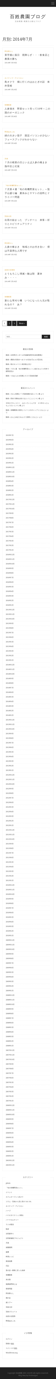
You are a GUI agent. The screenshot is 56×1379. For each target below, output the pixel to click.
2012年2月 (10, 821)
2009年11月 (10, 945)
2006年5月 (10, 1137)
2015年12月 (10, 610)
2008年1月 (10, 1046)
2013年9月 (10, 733)
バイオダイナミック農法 (14, 1215)
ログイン (9, 1339)
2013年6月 (10, 747)
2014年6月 (10, 692)
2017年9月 (10, 513)
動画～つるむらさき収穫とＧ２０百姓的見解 (22, 376)
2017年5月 (10, 532)
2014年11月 (10, 669)
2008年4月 (10, 1032)
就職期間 (9, 1247)
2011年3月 (10, 871)
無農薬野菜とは (11, 1284)
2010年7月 (10, 908)
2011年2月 (10, 876)
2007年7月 (10, 1073)
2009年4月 (10, 977)
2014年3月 (10, 706)
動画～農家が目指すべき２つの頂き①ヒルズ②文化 (24, 360)
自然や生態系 (10, 270)
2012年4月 (10, 812)
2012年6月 (10, 802)
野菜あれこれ (10, 132)
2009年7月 (10, 963)
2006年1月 (10, 1156)
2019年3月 (10, 454)
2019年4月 (10, 449)
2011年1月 (10, 880)
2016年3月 (10, 596)
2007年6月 (10, 1078)
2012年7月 (10, 798)
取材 (7, 1229)
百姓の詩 (8, 216)
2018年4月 (10, 481)
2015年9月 (10, 623)
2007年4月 (10, 1087)
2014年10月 (10, 674)
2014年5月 (10, 697)
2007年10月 (10, 1059)
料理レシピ (10, 1256)
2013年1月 (10, 770)
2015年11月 (10, 614)
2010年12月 (10, 885)
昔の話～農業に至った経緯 (15, 1270)
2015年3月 (10, 651)
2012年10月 (10, 784)
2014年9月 (10, 678)
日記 (7, 1266)
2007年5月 (10, 1082)
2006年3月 (10, 1147)
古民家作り (10, 1234)
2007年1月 (10, 1101)
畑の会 (8, 1298)
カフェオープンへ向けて (14, 1197)
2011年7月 (10, 853)
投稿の (10, 1344)
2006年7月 (10, 1128)
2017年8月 (10, 518)
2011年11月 (10, 834)
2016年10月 (10, 564)
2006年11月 (10, 1110)
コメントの (11, 1348)
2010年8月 (10, 903)
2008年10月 (10, 1004)
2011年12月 (10, 830)
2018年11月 (10, 472)
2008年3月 (10, 1036)
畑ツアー (9, 1302)
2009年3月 (10, 981)
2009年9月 (10, 954)
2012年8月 (10, 793)
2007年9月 (10, 1064)
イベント (9, 1192)
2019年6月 (10, 440)
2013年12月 (10, 720)
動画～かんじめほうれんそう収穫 (18, 417)
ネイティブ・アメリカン (14, 78)
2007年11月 (10, 1055)
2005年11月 (10, 1165)
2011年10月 (10, 839)
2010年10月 (10, 894)
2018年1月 (10, 495)
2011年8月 (10, 848)
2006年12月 (10, 1105)
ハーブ (8, 1211)
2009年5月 (10, 972)
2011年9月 (10, 844)
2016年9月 (10, 568)
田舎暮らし (9, 51)
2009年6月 (10, 968)
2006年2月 (10, 1151)
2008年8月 (10, 1013)
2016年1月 (10, 605)
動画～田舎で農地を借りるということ (19, 398)
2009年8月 (10, 958)
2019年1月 (10, 463)
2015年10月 (10, 619)
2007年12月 (10, 1050)
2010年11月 (10, 890)
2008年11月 (10, 1000)
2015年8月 (10, 628)
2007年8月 (10, 1069)
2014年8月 (10, 683)
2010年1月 (10, 935)
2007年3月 (10, 1091)
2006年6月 (10, 1133)
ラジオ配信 (10, 1224)
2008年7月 (10, 1018)
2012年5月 (10, 807)
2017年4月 (10, 536)
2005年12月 (10, 1160)
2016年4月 (10, 591)
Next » (22, 323)
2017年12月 (10, 499)
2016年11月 (10, 559)
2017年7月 (10, 522)
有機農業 (8, 105)
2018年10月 (10, 476)
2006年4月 (10, 1142)
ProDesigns (33, 1375)
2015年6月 (10, 637)
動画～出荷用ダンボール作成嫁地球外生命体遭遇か (24, 355)
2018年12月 (10, 467)
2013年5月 (10, 752)
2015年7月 (10, 633)
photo (8, 1183)
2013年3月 (10, 761)
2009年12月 (10, 940)
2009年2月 (10, 986)
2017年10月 (10, 509)
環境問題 (9, 1289)
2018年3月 (10, 486)
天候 (6, 158)
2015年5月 (10, 642)
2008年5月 (10, 1027)
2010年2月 (10, 931)
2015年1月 (10, 660)
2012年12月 (10, 775)
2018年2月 (10, 490)
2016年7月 (10, 577)
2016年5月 (10, 587)
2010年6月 (10, 912)
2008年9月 (10, 1009)
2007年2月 (10, 1096)
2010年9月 (10, 899)
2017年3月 (10, 541)
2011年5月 (10, 862)
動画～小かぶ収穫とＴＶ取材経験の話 (19, 394)
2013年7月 (10, 743)
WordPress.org (12, 1353)
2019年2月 (10, 458)
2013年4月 (10, 756)
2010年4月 (10, 922)
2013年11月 (10, 724)
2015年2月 (10, 655)
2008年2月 (10, 1041)
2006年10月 (10, 1114)
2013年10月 (10, 729)
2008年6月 (10, 1023)
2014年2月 (10, 711)
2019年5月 (10, 444)
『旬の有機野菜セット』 (14, 185)
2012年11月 (10, 779)
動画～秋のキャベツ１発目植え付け (18, 364)
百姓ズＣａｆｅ (11, 1312)
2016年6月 (10, 582)
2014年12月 (10, 665)
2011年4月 (10, 867)
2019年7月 (10, 435)
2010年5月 (10, 917)
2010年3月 (10, 926)
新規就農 (9, 1261)
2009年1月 (10, 991)
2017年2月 (10, 545)
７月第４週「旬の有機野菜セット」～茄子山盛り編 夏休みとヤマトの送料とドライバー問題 (27, 193)
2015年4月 (10, 646)
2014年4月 (10, 701)
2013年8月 (10, 738)
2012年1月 (10, 825)
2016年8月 (10, 573)
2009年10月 (10, 949)
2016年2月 (10, 600)
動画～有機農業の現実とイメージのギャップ (22, 410)
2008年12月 (10, 995)
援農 (7, 1252)
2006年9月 (10, 1119)
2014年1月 (10, 715)
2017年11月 (10, 504)
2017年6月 (10, 527)
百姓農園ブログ (28, 16)
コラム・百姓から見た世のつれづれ (18, 1201)
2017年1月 (10, 550)
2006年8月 (10, 1124)
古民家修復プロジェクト (14, 1238)
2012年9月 (10, 789)
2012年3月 (10, 816)
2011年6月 (10, 857)
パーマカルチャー (12, 1220)
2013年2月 (10, 766)
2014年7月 (10, 688)
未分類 (8, 1279)
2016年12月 (10, 554)
